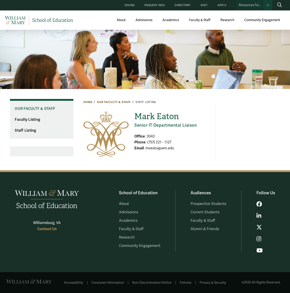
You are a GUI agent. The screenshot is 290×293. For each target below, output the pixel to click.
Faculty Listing (27, 119)
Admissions (143, 20)
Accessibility (73, 283)
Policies (185, 283)
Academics (170, 20)
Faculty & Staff (199, 20)
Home (87, 102)
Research (227, 20)
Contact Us (47, 229)
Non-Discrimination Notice (152, 283)
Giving (130, 5)
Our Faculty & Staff (114, 102)
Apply (222, 5)
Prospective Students (208, 204)
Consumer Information (107, 283)
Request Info (155, 5)
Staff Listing (25, 130)
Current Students (205, 212)
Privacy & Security (213, 283)
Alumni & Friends (205, 229)
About (121, 20)
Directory (182, 5)
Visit (204, 5)
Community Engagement (262, 20)
